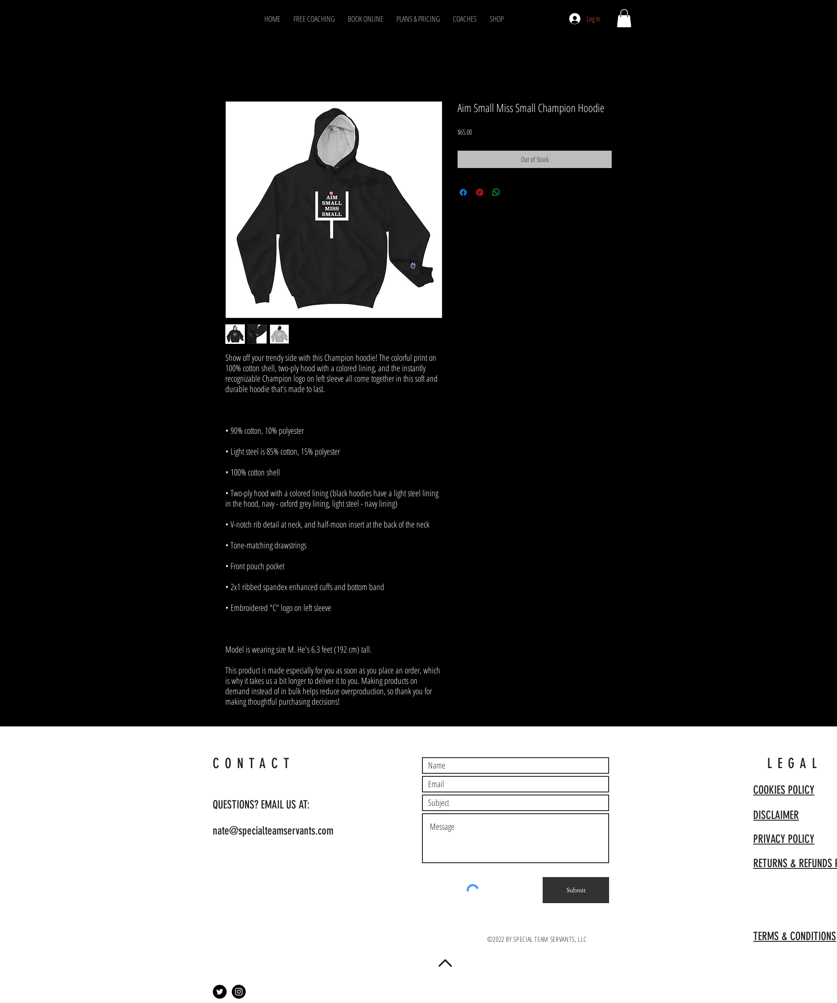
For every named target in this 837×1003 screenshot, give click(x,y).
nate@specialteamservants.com (273, 831)
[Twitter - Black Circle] (220, 992)
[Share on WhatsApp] (496, 192)
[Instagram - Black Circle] (239, 992)
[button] (624, 18)
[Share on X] (512, 192)
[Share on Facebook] (463, 192)
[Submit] (576, 890)
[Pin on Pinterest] (480, 192)
